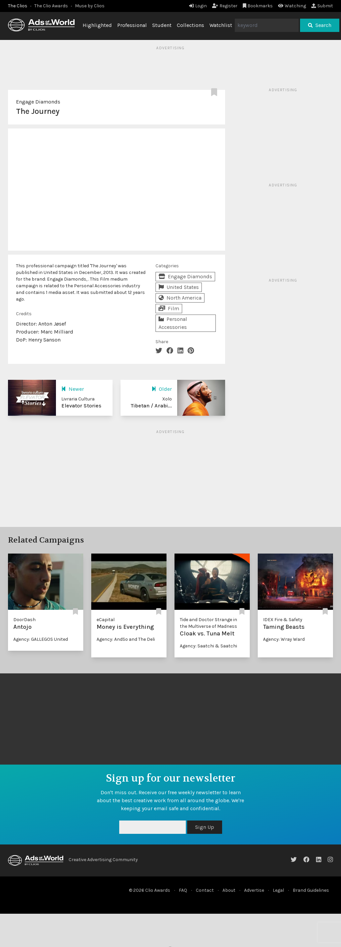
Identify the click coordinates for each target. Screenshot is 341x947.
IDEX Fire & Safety (282, 619)
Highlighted (97, 25)
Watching (292, 6)
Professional (132, 25)
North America (180, 298)
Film (169, 308)
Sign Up (204, 827)
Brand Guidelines (311, 890)
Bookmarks (258, 6)
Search (319, 25)
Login (198, 6)
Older (162, 389)
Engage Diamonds (38, 102)
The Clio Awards (51, 6)
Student (161, 25)
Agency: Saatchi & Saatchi (208, 646)
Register (224, 6)
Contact (205, 890)
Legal (278, 890)
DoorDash (24, 619)
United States (179, 287)
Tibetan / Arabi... (151, 405)
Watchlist (220, 25)
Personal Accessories (173, 323)
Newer (72, 389)
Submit (322, 6)
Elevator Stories (81, 405)
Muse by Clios (90, 6)
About (228, 890)
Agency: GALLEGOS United (40, 639)
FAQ (183, 890)
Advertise (254, 890)
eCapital (106, 619)
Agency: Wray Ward (284, 639)
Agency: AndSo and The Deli (126, 639)
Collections (190, 25)
